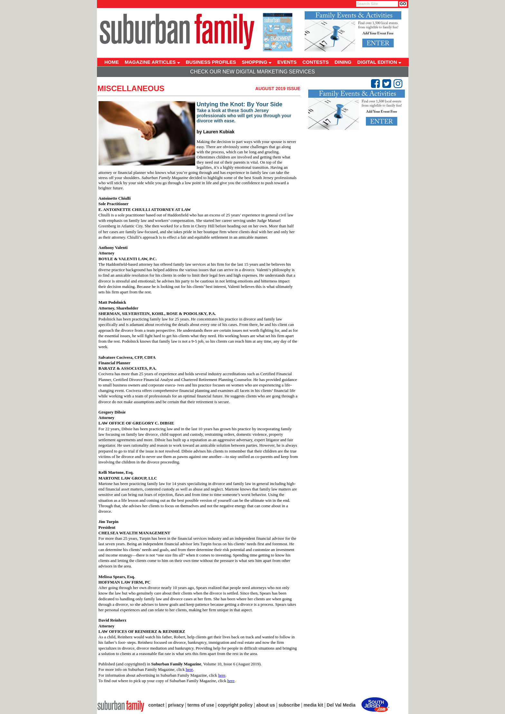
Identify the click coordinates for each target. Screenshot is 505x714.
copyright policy (235, 705)
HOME (111, 62)
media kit (313, 705)
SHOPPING (257, 62)
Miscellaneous (131, 88)
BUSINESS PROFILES (211, 62)
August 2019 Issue (277, 88)
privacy (176, 705)
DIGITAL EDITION (379, 62)
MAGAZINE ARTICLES (152, 62)
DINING (343, 62)
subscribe (289, 705)
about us (265, 705)
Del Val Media (341, 705)
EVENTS (287, 62)
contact (156, 705)
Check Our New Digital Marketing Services (252, 71)
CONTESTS (315, 62)
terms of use (200, 705)
